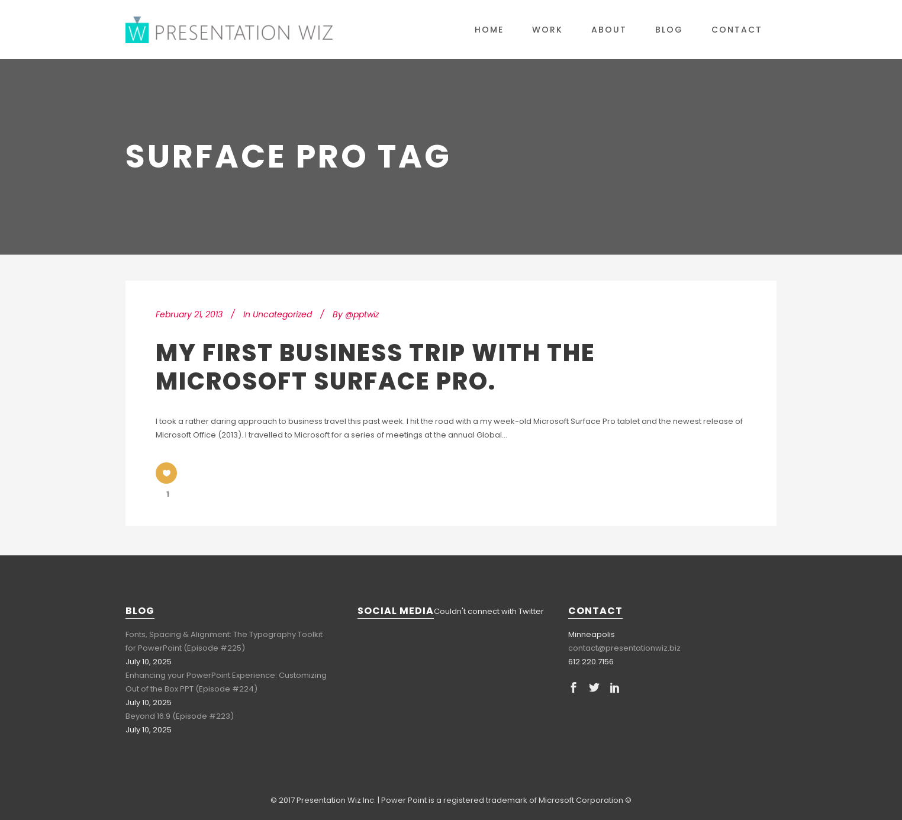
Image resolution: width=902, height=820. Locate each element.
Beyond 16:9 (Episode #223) (179, 716)
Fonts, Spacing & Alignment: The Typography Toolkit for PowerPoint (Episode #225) (224, 641)
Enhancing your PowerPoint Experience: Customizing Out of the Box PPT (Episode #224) (226, 682)
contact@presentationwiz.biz (624, 648)
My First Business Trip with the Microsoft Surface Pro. (375, 367)
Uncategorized (282, 314)
